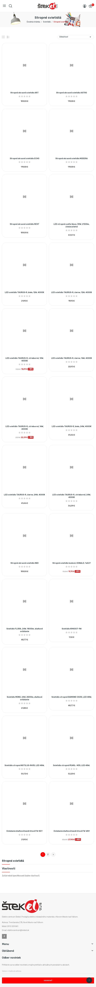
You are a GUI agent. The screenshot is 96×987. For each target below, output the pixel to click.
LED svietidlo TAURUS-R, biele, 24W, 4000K (71, 426)
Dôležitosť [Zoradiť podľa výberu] (75, 37)
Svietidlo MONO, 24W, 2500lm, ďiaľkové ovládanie (24, 698)
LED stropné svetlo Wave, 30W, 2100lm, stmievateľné (71, 225)
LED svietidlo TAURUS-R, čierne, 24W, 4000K (24, 495)
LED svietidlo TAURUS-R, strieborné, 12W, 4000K (25, 359)
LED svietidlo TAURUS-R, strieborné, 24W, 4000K (71, 496)
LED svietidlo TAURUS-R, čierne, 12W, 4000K (71, 292)
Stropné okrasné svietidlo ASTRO (71, 93)
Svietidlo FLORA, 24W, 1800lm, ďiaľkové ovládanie (24, 630)
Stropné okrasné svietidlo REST (24, 224)
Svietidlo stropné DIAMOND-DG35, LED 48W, (71, 697)
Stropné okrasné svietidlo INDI (24, 563)
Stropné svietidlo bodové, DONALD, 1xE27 (71, 563)
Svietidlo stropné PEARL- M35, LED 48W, (71, 765)
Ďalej (53, 854)
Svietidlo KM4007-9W (71, 629)
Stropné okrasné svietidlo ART (24, 93)
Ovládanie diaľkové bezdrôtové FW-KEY (24, 831)
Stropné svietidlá (13, 860)
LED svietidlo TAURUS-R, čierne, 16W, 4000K (71, 358)
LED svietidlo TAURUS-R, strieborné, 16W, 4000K (25, 427)
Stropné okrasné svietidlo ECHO (24, 158)
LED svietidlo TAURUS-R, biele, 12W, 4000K (24, 292)
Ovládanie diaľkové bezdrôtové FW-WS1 (72, 831)
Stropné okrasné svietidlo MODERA (71, 158)
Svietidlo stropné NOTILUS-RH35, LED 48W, (24, 765)
